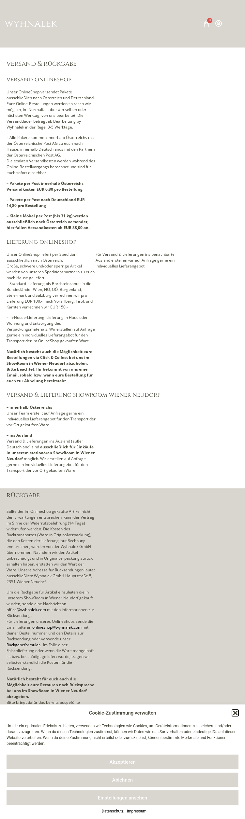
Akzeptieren (122, 762)
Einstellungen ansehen (122, 798)
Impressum (136, 811)
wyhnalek (31, 23)
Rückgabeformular (23, 645)
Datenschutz (113, 811)
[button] (235, 713)
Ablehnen (122, 780)
